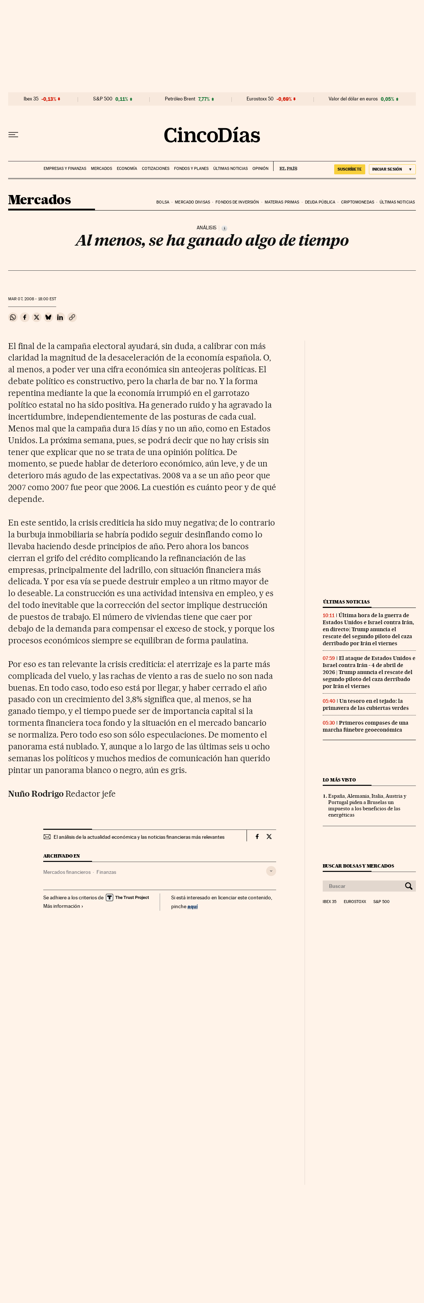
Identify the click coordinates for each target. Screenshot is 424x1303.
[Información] (224, 228)
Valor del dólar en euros (353, 99)
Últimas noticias (230, 168)
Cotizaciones (155, 168)
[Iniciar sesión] (392, 169)
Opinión (260, 168)
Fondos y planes (191, 168)
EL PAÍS (285, 166)
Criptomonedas (357, 202)
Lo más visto (339, 780)
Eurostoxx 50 (260, 99)
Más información (63, 906)
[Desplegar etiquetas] (271, 871)
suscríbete (349, 169)
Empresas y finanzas (65, 168)
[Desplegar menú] (13, 134)
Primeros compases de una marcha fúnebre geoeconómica (365, 726)
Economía (127, 168)
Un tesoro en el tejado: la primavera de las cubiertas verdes (366, 704)
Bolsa (162, 202)
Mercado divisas (192, 202)
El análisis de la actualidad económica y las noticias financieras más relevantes (139, 837)
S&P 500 (102, 99)
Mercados (101, 168)
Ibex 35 (31, 99)
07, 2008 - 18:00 (32, 299)
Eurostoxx (355, 902)
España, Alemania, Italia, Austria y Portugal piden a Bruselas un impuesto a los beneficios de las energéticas (367, 805)
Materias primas (282, 202)
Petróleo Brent (180, 99)
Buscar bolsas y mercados (358, 866)
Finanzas (106, 872)
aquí (192, 906)
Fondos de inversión (237, 202)
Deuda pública (320, 202)
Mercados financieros (67, 872)
